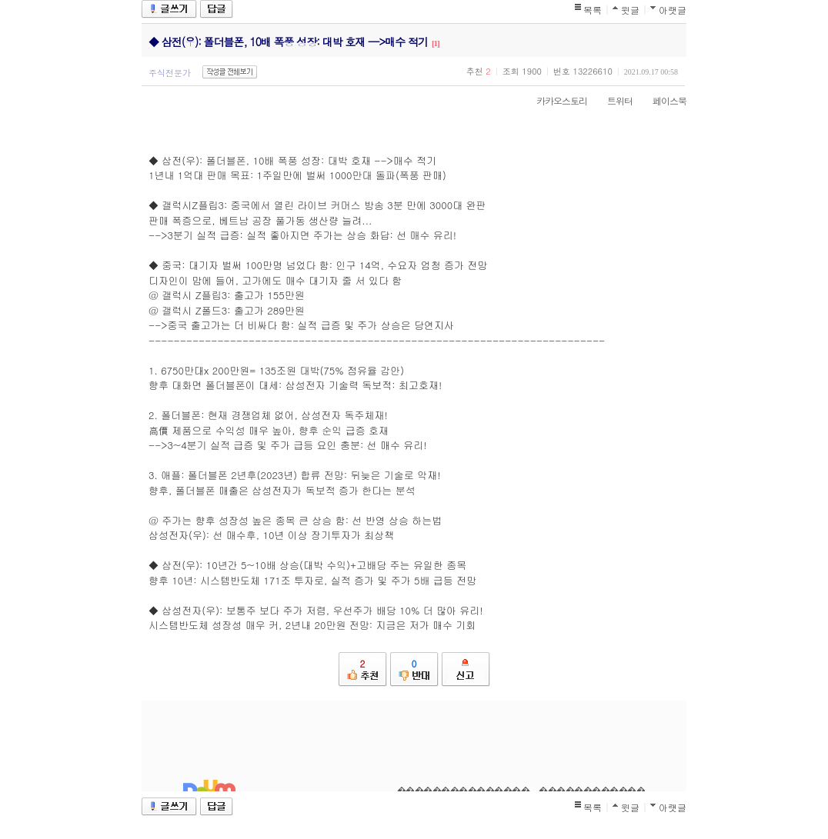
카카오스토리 (554, 100)
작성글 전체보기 (229, 71)
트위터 (612, 100)
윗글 (630, 9)
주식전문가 (170, 72)
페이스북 (661, 100)
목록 (592, 9)
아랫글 (672, 9)
